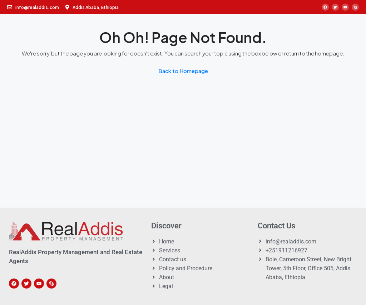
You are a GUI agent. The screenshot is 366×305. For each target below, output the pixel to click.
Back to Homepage (183, 70)
